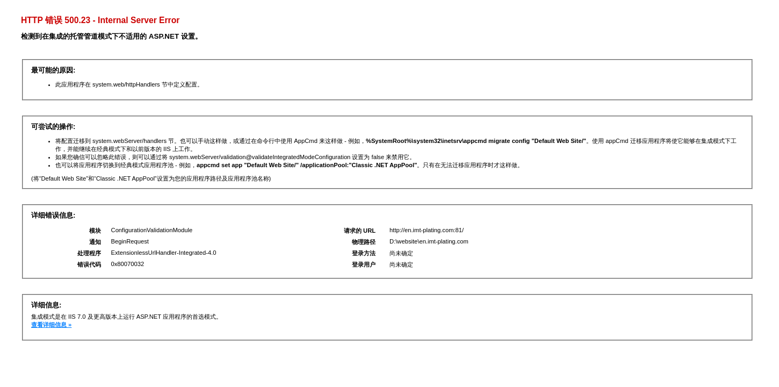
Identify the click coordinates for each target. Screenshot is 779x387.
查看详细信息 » (51, 324)
